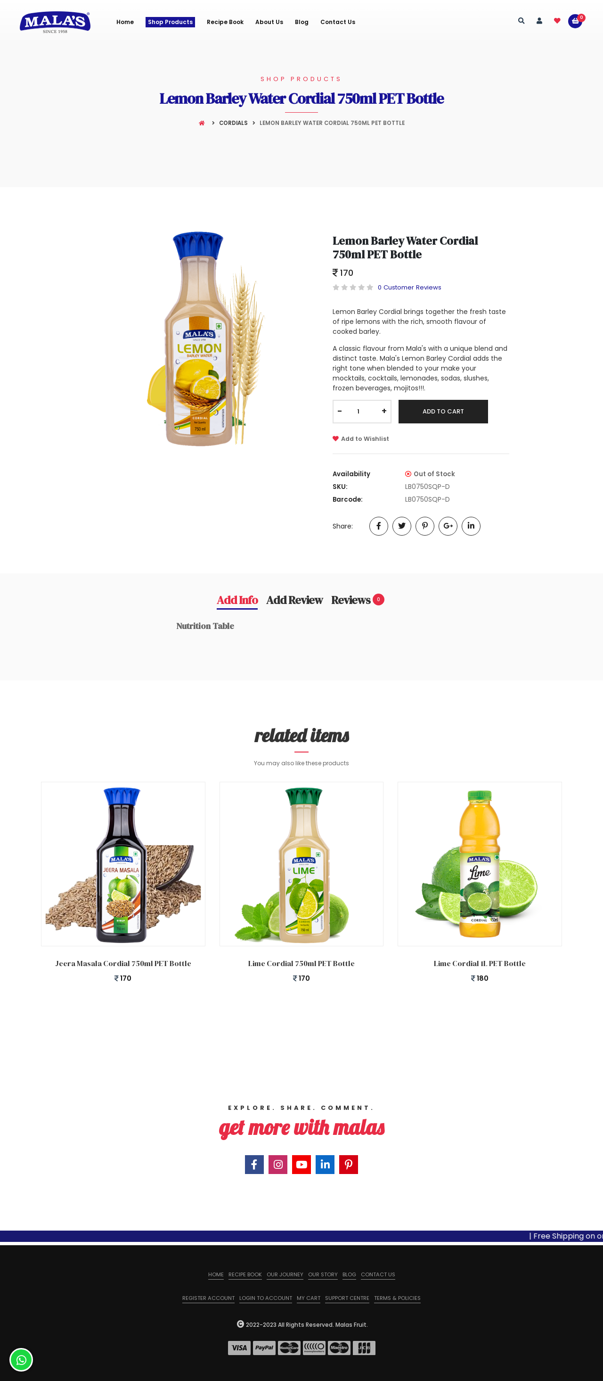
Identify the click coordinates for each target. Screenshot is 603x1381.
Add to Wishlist (361, 439)
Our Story (323, 1274)
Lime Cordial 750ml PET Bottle (301, 963)
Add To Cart (443, 411)
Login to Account (265, 1298)
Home (125, 22)
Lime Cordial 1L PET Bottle (480, 963)
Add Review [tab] (294, 599)
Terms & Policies (397, 1298)
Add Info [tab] (237, 599)
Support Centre (347, 1298)
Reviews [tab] (357, 599)
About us (269, 22)
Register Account (208, 1298)
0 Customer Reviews (409, 287)
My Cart (308, 1298)
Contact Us (337, 22)
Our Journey (285, 1274)
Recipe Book (225, 22)
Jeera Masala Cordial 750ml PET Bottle (123, 963)
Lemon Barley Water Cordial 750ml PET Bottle (405, 247)
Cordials (233, 123)
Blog (302, 22)
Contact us (378, 1274)
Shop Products (170, 22)
